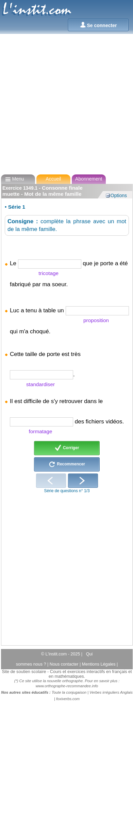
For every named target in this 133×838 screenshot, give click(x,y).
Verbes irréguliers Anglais (111, 692)
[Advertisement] (64, 104)
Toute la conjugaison (69, 692)
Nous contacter (65, 664)
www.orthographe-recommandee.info (67, 686)
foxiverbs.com (68, 699)
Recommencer (67, 464)
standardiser (40, 384)
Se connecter (98, 25)
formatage (40, 431)
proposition (96, 320)
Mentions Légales (99, 664)
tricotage (48, 273)
